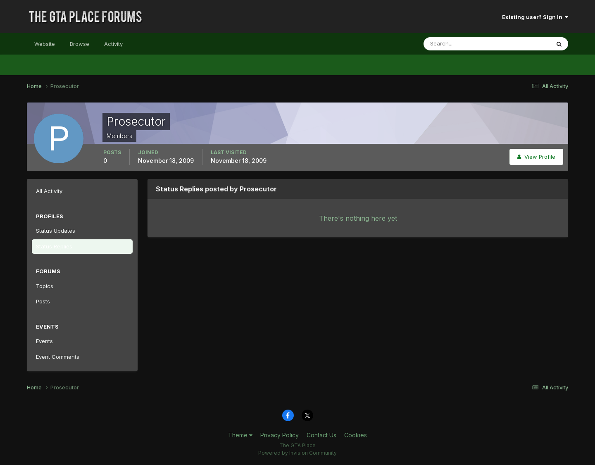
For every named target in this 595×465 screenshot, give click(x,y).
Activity (113, 44)
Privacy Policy (279, 435)
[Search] (460, 43)
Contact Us (321, 435)
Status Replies (54, 246)
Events (44, 341)
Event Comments (57, 356)
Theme (240, 435)
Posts (43, 301)
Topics (44, 286)
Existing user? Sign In (535, 17)
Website (44, 44)
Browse (79, 44)
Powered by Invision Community (297, 453)
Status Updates (55, 230)
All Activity (49, 191)
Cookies (355, 435)
